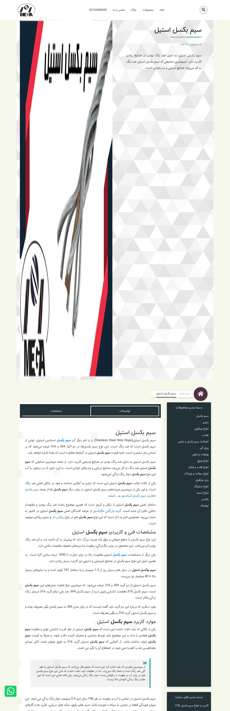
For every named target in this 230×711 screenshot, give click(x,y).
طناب (206, 435)
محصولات (147, 10)
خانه (162, 10)
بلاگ (133, 10)
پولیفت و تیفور (200, 454)
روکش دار (58, 517)
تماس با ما (119, 10)
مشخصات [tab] (56, 411)
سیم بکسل (185, 394)
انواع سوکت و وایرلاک (196, 473)
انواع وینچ (203, 460)
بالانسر (205, 499)
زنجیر (206, 422)
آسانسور (126, 495)
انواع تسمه (203, 493)
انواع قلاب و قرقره (198, 467)
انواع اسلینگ (201, 486)
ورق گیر (204, 448)
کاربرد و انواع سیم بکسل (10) (192, 705)
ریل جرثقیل (202, 480)
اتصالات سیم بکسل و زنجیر (193, 441)
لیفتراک (204, 505)
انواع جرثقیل (202, 428)
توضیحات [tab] (124, 411)
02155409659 (98, 10)
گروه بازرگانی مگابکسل (107, 511)
